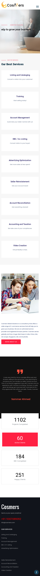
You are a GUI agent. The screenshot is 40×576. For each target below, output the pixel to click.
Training (20, 96)
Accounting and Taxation (20, 224)
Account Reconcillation (20, 203)
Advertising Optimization (9, 548)
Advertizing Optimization (20, 160)
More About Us (11, 342)
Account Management (20, 117)
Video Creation (20, 245)
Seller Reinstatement (20, 181)
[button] (37, 6)
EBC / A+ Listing (20, 139)
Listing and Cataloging (20, 75)
